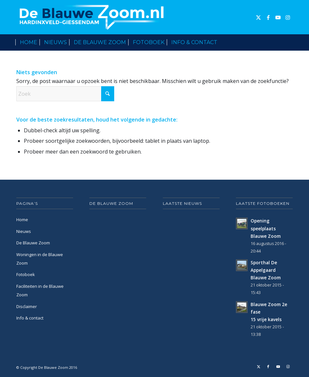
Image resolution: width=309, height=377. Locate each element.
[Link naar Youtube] (278, 17)
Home (22, 219)
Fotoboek (25, 274)
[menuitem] (28, 42)
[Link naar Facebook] (268, 17)
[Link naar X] (258, 17)
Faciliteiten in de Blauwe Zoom (40, 290)
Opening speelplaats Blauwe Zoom (266, 228)
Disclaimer (26, 306)
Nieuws (23, 231)
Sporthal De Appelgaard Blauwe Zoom (266, 270)
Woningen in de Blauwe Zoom (39, 259)
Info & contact (29, 318)
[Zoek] (289, 42)
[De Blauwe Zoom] (92, 17)
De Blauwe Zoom (33, 243)
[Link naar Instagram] (288, 17)
